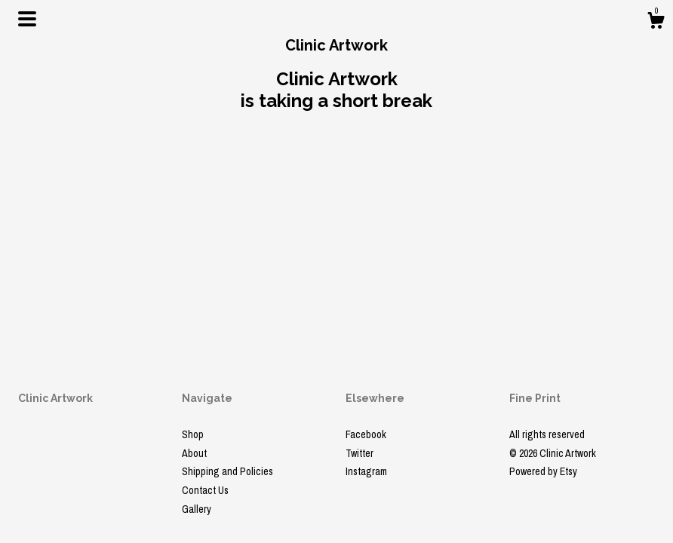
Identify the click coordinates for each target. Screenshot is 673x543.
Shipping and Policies (227, 471)
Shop (193, 434)
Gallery (196, 509)
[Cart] (655, 22)
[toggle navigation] (27, 18)
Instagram (366, 471)
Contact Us (205, 490)
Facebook (366, 434)
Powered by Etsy (543, 471)
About (194, 453)
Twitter (359, 453)
